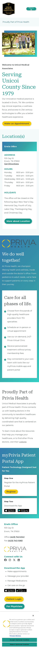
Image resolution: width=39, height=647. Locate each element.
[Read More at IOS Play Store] (9, 590)
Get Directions (11, 164)
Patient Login (13, 599)
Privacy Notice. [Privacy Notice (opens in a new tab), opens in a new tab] (15, 636)
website (23, 442)
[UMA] (9, 9)
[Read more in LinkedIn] (19, 560)
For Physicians (14, 606)
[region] (19, 629)
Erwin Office (10, 146)
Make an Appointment (16, 123)
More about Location (18, 221)
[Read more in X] (14, 560)
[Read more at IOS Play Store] (10, 510)
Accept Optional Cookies (19, 640)
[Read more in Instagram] (10, 560)
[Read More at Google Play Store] (21, 590)
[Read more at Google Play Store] (23, 510)
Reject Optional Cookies (19, 644)
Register (11, 491)
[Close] (33, 615)
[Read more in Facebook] (5, 560)
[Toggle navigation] (31, 9)
